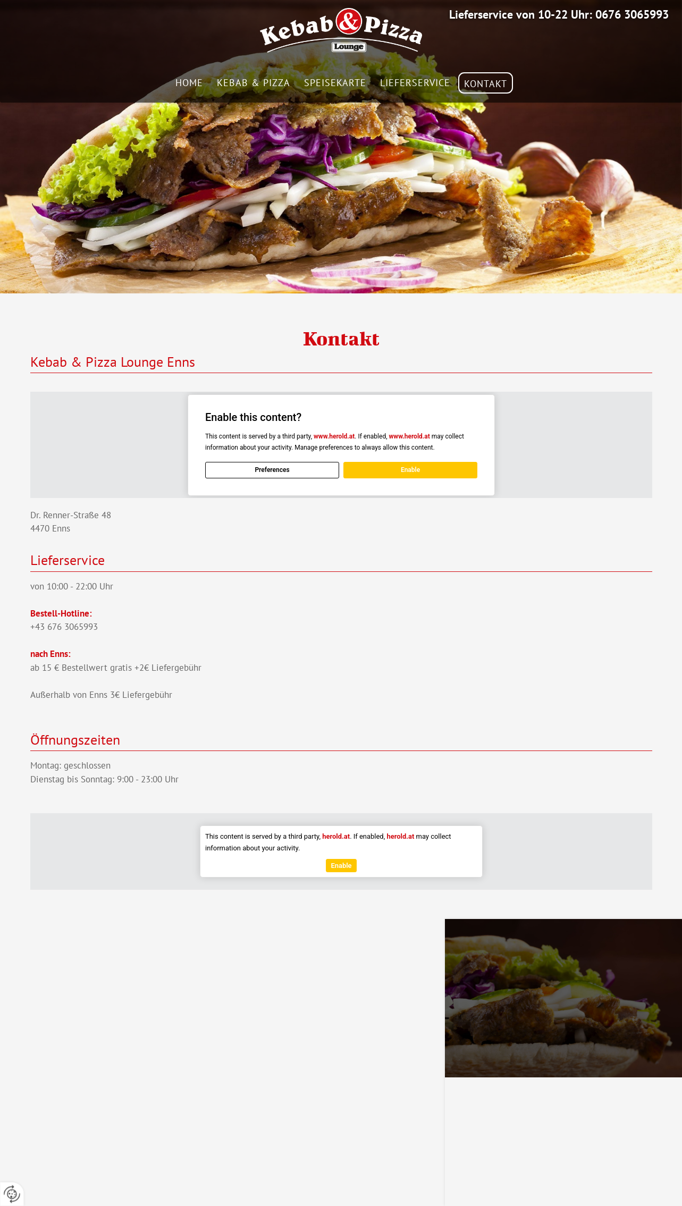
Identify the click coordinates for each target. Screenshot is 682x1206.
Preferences (272, 470)
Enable (409, 470)
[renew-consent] (12, 1194)
